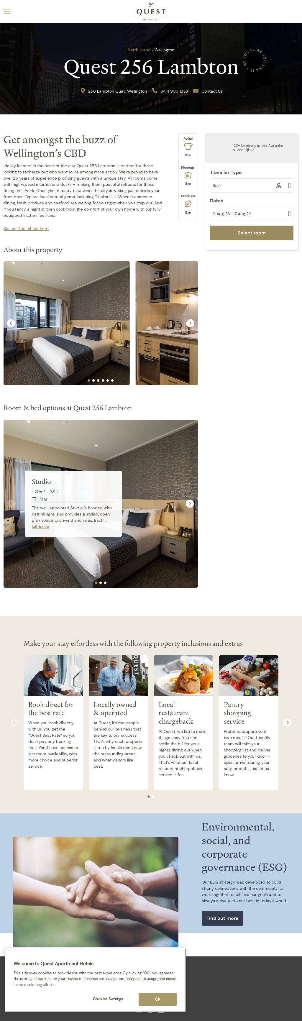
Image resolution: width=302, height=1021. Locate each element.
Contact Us (212, 91)
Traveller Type (226, 172)
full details (40, 526)
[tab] (89, 380)
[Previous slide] (12, 504)
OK (157, 999)
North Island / (140, 49)
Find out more (222, 918)
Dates (216, 201)
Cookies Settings (108, 999)
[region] (95, 980)
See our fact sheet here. (26, 228)
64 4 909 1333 (174, 91)
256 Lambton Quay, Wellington (117, 91)
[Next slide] (190, 323)
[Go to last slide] (11, 323)
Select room (251, 233)
